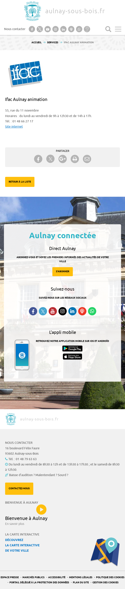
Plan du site (81, 582)
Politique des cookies (110, 577)
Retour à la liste (20, 182)
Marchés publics (33, 577)
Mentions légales (80, 577)
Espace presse (10, 577)
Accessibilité (56, 577)
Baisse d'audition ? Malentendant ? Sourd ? (38, 475)
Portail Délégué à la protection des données (39, 582)
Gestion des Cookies (106, 582)
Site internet (14, 127)
